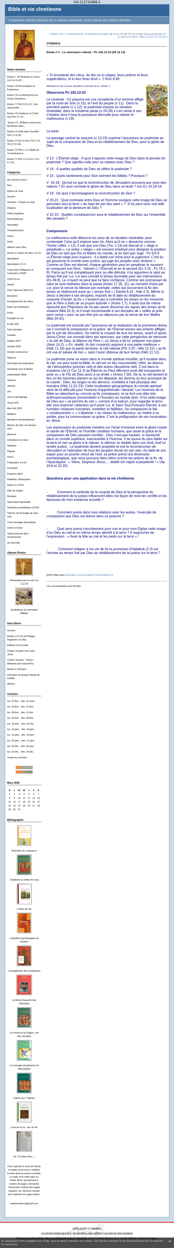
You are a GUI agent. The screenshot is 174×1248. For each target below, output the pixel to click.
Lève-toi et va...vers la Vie (24, 1127)
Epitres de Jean (15, 191)
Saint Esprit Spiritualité (19, 502)
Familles (11, 335)
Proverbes (12, 468)
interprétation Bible (17, 374)
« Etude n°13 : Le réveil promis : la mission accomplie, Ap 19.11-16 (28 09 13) (92, 33)
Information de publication (20, 363)
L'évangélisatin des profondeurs (24, 971)
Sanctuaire (12, 224)
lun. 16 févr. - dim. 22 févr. (20, 706)
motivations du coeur (18, 440)
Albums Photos (16, 552)
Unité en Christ (15, 527)
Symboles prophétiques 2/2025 (23, 507)
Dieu (9, 185)
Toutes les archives (17, 757)
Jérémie (11, 386)
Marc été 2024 (14, 408)
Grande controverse (17, 352)
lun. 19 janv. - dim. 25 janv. (21, 729)
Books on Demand (16, 669)
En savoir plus (9, 1244)
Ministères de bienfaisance (21, 419)
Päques (11, 451)
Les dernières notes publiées (87, 1233)
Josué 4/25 (13, 402)
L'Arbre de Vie (24, 909)
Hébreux (11, 357)
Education (12, 296)
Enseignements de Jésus (20, 301)
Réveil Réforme (15, 219)
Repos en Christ (15, 485)
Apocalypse (13, 258)
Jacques (11, 380)
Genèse (11, 196)
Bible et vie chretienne (34, 9)
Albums (11, 683)
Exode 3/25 (13, 324)
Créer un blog (80, 1228)
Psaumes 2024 (15, 473)
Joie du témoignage (17, 397)
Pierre (10, 457)
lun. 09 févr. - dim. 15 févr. (20, 712)
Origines (11, 208)
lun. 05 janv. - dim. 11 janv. (21, 740)
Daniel (10, 284)
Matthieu (11, 414)
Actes (10, 241)
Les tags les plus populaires (118, 1233)
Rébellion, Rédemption (19, 479)
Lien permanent (85, 575)
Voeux (10, 236)
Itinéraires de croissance (24, 850)
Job (9, 391)
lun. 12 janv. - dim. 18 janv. (21, 734)
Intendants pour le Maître (20, 369)
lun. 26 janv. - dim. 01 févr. (20, 723)
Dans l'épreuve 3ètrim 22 (20, 290)
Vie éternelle (13, 542)
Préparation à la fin (17, 462)
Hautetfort (96, 1228)
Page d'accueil (145, 33)
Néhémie (12, 445)
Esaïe (10, 312)
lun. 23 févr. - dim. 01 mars (21, 701)
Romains (11, 496)
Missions (11, 434)
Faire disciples (14, 329)
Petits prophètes (15, 213)
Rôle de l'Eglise (15, 490)
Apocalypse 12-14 (16, 264)
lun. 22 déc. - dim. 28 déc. (20, 751)
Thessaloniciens (15, 230)
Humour (11, 630)
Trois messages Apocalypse (21, 522)
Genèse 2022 (14, 346)
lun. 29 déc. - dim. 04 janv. (20, 746)
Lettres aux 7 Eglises (24, 1098)
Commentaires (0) (104, 575)
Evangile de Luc (15, 318)
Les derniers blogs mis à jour (56, 1233)
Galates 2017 (14, 341)
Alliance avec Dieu (16, 247)
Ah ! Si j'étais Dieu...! (24, 1156)
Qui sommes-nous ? (17, 179)
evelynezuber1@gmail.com (24, 1203)
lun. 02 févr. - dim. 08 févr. (20, 718)
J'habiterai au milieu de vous (24, 879)
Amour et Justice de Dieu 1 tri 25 (24, 253)
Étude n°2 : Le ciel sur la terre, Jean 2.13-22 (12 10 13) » (143, 35)
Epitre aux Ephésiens (18, 307)
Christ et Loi (13, 279)
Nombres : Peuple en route (21, 202)
